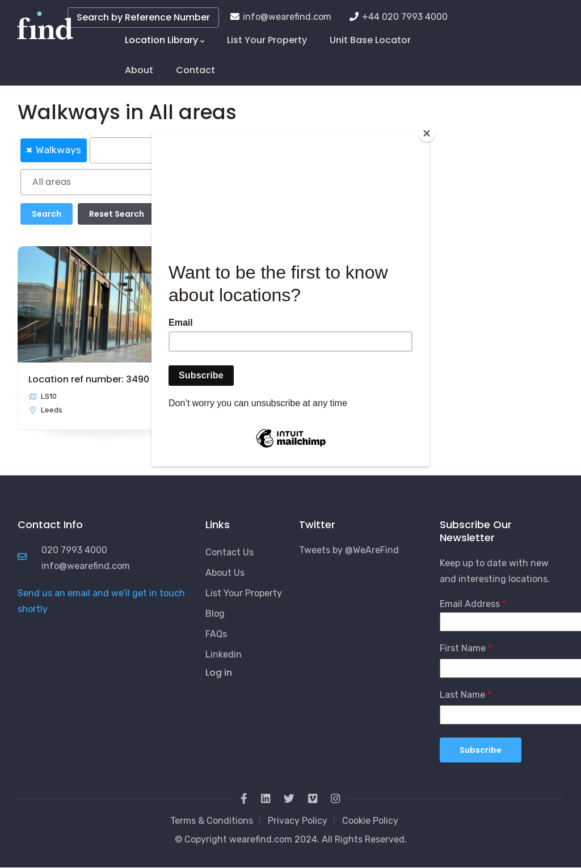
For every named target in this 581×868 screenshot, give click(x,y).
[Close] (426, 133)
